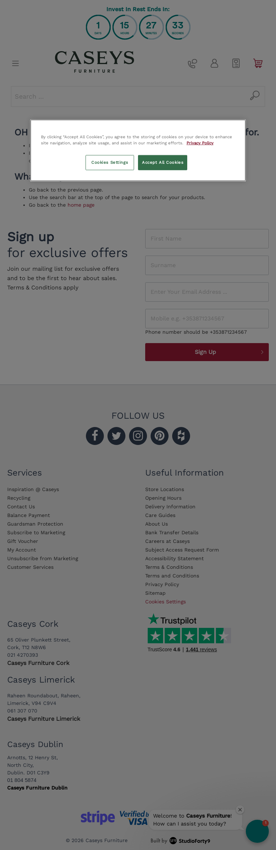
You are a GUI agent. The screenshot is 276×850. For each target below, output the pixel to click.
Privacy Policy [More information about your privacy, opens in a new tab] (200, 142)
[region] (138, 150)
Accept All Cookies (162, 162)
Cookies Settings (109, 162)
